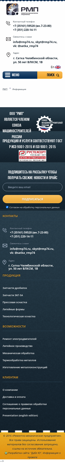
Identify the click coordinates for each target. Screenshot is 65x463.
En (55, 67)
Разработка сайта (18, 453)
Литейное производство (18, 346)
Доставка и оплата (14, 396)
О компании (10, 389)
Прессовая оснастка (15, 302)
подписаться (32, 199)
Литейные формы (13, 309)
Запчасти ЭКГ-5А (13, 295)
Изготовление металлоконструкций (25, 367)
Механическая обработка (18, 353)
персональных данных (47, 207)
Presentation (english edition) (20, 415)
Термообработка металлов (19, 360)
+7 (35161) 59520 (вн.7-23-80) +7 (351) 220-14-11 (32, 27)
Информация (19, 89)
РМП (5, 89)
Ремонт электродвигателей (19, 338)
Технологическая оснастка (19, 316)
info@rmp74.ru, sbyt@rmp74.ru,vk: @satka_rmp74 (32, 250)
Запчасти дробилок (15, 288)
